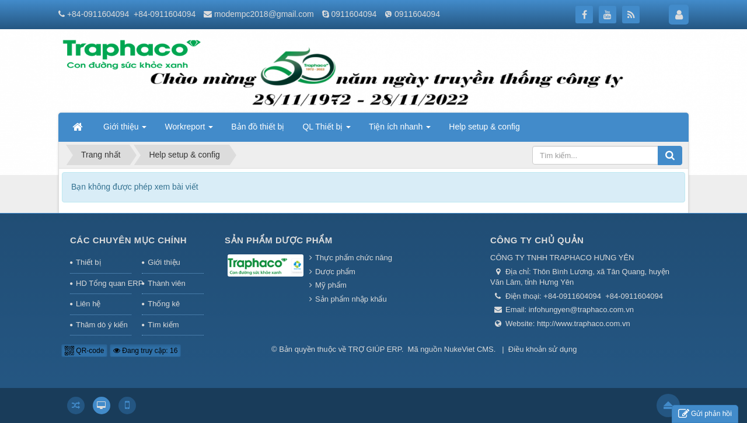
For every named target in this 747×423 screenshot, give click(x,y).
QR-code (84, 351)
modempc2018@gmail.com (264, 14)
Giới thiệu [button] (124, 130)
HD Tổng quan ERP (103, 283)
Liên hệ (88, 303)
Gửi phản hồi (705, 413)
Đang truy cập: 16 (145, 351)
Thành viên (166, 283)
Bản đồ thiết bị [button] (257, 126)
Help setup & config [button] (484, 126)
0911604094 (353, 14)
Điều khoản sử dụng (542, 349)
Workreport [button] (189, 130)
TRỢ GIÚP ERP (375, 349)
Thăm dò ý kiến (102, 324)
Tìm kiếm (163, 324)
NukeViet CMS (469, 349)
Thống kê (164, 303)
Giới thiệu (164, 262)
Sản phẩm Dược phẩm (279, 240)
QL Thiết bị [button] (326, 130)
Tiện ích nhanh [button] (400, 130)
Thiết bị (88, 262)
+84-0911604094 (98, 14)
